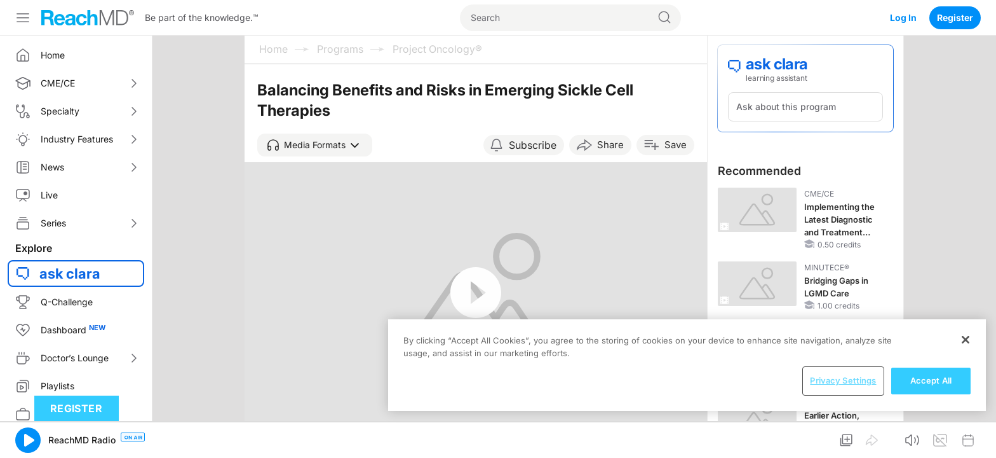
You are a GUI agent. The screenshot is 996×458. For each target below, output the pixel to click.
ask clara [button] (69, 273)
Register (955, 17)
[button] (314, 145)
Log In (903, 17)
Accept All (931, 380)
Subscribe (532, 145)
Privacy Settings (843, 380)
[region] (687, 365)
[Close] (965, 340)
